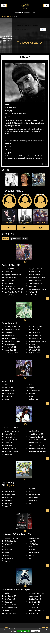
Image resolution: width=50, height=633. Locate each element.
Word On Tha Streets (9, 265)
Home (17, 12)
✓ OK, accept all (23, 631)
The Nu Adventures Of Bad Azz (13, 589)
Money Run (6, 381)
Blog (33, 12)
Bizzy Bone (10, 485)
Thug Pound (6, 482)
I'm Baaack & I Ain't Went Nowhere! (15, 534)
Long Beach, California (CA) (31, 43)
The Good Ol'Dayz (5, 16)
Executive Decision (8, 427)
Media (26, 12)
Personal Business (8, 323)
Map (30, 12)
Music (21, 12)
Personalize (35, 631)
